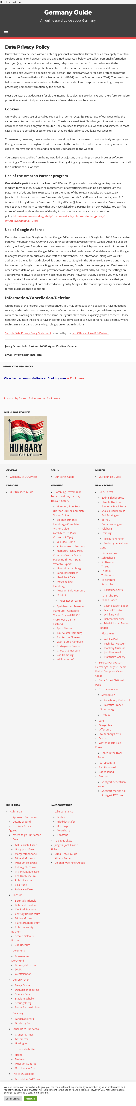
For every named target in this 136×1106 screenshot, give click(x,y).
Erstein (105, 715)
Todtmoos (107, 575)
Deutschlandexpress (27, 990)
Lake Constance (63, 811)
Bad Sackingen (110, 515)
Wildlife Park (111, 639)
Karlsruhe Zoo (109, 595)
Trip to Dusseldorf (23, 1074)
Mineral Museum (25, 858)
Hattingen (21, 1043)
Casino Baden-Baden (116, 606)
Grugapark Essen (25, 849)
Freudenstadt (107, 763)
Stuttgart (104, 776)
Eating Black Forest (112, 498)
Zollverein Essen (24, 889)
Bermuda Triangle (25, 901)
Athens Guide (62, 858)
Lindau (61, 817)
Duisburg (18, 1013)
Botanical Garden (25, 905)
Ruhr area (16, 811)
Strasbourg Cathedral (117, 700)
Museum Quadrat (25, 1064)
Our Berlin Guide (64, 477)
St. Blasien (107, 562)
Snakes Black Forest (113, 511)
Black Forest (106, 492)
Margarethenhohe (26, 854)
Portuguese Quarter (69, 646)
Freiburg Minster (114, 539)
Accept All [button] (30, 1098)
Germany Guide (68, 12)
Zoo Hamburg (65, 655)
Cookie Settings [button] (13, 1098)
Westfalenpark (23, 974)
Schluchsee (108, 558)
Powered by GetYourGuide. (20, 398)
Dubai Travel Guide (65, 854)
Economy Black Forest (114, 506)
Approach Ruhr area (24, 817)
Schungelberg (23, 1003)
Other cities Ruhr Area (25, 1029)
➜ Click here (75, 378)
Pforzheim (107, 633)
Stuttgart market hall (113, 791)
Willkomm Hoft (66, 659)
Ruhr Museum (23, 880)
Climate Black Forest (113, 502)
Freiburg (106, 533)
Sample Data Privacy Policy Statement (28, 333)
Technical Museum (115, 643)
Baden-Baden (109, 600)
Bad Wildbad (106, 772)
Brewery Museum (25, 965)
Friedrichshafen (66, 822)
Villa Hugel (21, 885)
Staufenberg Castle (110, 734)
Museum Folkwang (26, 863)
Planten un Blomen (68, 637)
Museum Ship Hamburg (71, 590)
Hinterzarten (109, 553)
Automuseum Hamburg (71, 546)
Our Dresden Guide (21, 492)
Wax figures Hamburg (70, 642)
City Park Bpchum (25, 909)
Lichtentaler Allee (114, 619)
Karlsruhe (107, 584)
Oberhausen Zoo (25, 1068)
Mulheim (20, 1059)
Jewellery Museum (114, 648)
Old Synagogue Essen (27, 871)
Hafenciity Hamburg (69, 568)
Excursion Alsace (109, 689)
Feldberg (106, 528)
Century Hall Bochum (27, 914)
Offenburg (105, 729)
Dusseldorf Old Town (27, 1079)
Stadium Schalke (25, 998)
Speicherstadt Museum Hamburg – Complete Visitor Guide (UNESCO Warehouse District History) (69, 615)
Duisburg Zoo (23, 1023)
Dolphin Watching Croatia (69, 863)
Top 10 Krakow (63, 840)
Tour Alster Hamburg (69, 633)
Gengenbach (106, 725)
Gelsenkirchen (21, 980)
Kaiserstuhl (108, 580)
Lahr (101, 721)
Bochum (17, 895)
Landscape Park (24, 1019)
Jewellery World (113, 652)
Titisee (105, 566)
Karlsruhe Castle (114, 590)
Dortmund (18, 950)
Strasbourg (108, 695)
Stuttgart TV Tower (112, 795)
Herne (18, 1055)
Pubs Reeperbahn (70, 601)
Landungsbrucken (67, 573)
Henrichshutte (26, 1049)
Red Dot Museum (25, 876)
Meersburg (63, 830)
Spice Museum (65, 628)
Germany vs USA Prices (18, 366)
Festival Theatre (113, 610)
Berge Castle (22, 985)
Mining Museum (24, 918)
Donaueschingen (111, 524)
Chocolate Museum (68, 650)
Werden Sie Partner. (49, 398)
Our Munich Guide (110, 477)
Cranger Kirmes (24, 1034)
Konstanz (62, 835)
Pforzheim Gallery (114, 657)
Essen (15, 839)
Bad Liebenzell (107, 767)
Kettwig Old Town (25, 867)
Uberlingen (63, 826)
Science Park (22, 994)
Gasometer (21, 1039)
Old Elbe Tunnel (66, 542)
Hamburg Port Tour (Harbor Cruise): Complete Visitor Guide (69, 511)
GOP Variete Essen (26, 845)
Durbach (104, 738)
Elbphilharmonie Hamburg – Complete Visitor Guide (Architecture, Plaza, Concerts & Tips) (66, 528)
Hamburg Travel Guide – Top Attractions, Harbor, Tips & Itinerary (67, 496)
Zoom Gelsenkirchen (27, 1007)
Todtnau (106, 571)
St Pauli (61, 595)
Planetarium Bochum (27, 923)
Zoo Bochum (22, 945)
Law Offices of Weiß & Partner (90, 333)
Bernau (105, 520)
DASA (18, 969)
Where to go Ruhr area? (26, 835)
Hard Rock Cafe (66, 577)
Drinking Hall (111, 614)
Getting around (21, 822)
